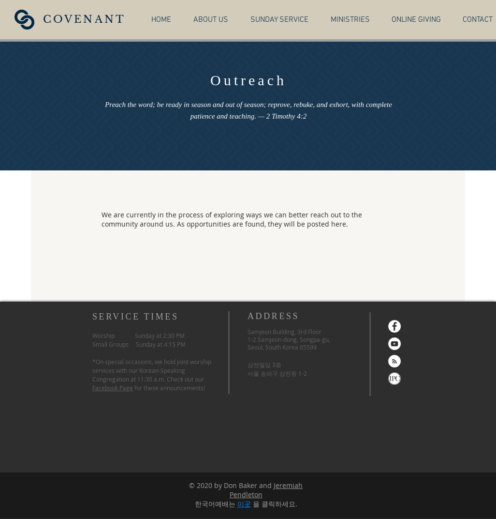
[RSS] (394, 361)
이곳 (244, 503)
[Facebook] (394, 326)
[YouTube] (394, 343)
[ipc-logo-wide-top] (394, 378)
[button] (210, 19)
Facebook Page (112, 388)
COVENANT (84, 19)
